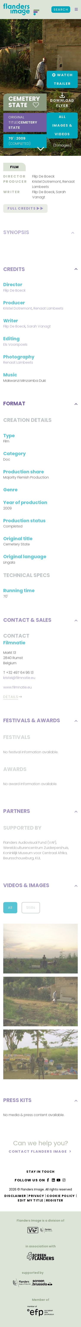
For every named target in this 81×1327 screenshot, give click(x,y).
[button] (76, 9)
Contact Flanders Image (38, 1152)
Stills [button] (30, 908)
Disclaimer (15, 1196)
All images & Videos (62, 125)
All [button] (10, 908)
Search (61, 9)
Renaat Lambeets (48, 308)
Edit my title (30, 1200)
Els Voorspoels (15, 345)
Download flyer (62, 100)
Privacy (36, 1196)
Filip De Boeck (43, 176)
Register (54, 1200)
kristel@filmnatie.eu (19, 678)
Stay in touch (40, 1171)
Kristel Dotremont (46, 182)
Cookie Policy (61, 1196)
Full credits (25, 209)
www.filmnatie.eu (17, 688)
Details (10, 697)
